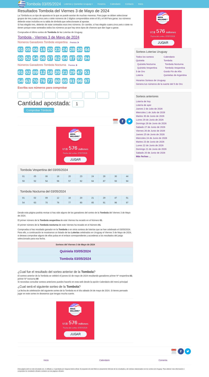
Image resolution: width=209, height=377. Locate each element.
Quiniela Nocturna (146, 64)
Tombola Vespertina (174, 67)
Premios (74, 42)
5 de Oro (140, 71)
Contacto (129, 4)
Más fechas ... (143, 156)
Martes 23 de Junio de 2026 (150, 141)
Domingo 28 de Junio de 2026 (151, 123)
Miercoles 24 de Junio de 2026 (151, 138)
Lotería (139, 75)
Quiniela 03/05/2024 (75, 251)
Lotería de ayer (143, 105)
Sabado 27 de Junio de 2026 (150, 127)
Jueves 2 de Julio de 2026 (149, 108)
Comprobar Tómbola (38, 110)
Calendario (115, 4)
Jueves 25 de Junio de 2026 (150, 134)
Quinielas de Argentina (175, 75)
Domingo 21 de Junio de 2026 (151, 149)
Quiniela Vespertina (146, 67)
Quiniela (140, 60)
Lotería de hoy (143, 101)
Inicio (140, 4)
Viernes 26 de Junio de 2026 (150, 130)
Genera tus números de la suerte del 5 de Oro (159, 84)
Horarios (101, 4)
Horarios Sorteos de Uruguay (151, 80)
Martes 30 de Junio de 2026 (150, 116)
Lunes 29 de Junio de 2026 (150, 119)
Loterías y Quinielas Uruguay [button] (78, 4)
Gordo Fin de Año (173, 71)
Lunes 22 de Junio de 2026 (150, 145)
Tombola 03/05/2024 (43, 4)
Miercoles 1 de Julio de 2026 (150, 112)
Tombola (168, 60)
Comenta (163, 360)
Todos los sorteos (145, 56)
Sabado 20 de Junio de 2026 (150, 152)
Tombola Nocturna (173, 64)
